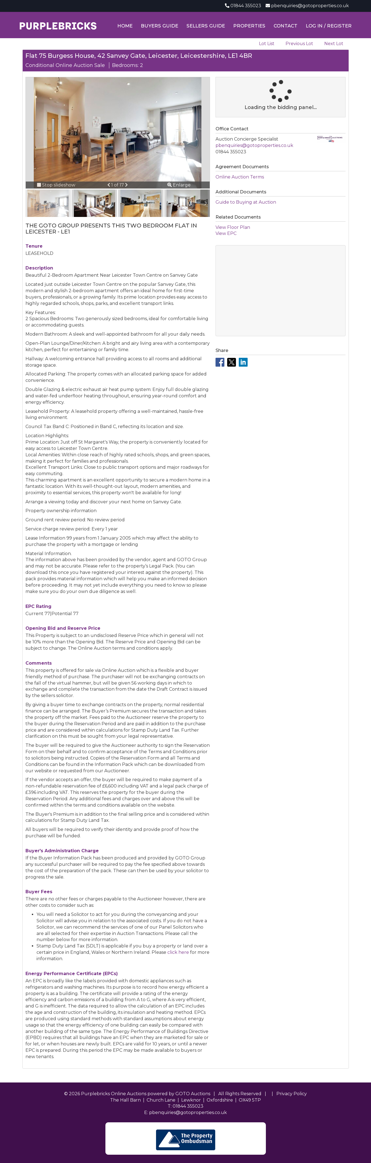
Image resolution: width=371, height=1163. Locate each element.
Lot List (266, 43)
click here (178, 952)
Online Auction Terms (240, 177)
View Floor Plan (233, 227)
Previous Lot (299, 43)
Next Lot (333, 43)
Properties (249, 26)
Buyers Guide (159, 26)
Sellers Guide (205, 26)
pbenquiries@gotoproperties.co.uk (310, 5)
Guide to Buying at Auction (246, 202)
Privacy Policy (291, 1093)
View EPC (226, 233)
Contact (285, 26)
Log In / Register (329, 26)
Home (125, 26)
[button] (109, 185)
